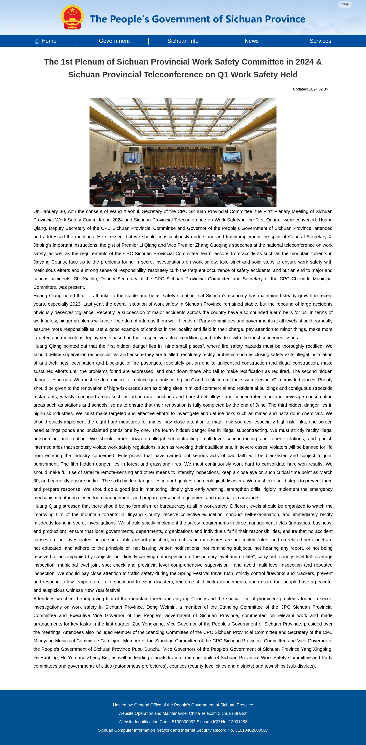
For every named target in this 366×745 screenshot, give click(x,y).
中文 (345, 5)
